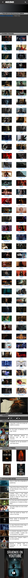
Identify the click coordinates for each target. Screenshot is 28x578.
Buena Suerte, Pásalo (6, 231)
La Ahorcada (6, 105)
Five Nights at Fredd (6, 213)
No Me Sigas (6, 258)
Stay (6, 303)
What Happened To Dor (21, 376)
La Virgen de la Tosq (21, 177)
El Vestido (6, 114)
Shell (7, 367)
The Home (6, 276)
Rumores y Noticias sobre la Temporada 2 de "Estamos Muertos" (18, 545)
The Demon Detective (21, 385)
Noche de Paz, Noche (6, 267)
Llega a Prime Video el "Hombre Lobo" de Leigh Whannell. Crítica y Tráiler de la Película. (18, 489)
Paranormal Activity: (21, 240)
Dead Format (6, 376)
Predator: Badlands (21, 114)
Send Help (6, 159)
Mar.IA (21, 285)
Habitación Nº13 (7, 132)
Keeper (21, 204)
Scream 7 (21, 123)
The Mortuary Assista (21, 96)
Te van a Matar (6, 195)
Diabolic (21, 159)
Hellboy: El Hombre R (21, 141)
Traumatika (21, 312)
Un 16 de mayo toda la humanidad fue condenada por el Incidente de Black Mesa (18, 502)
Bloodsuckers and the (7, 312)
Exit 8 (21, 367)
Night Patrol (21, 222)
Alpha (21, 213)
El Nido (6, 59)
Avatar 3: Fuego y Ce (21, 394)
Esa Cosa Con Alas (6, 249)
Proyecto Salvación (6, 123)
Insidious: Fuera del (6, 50)
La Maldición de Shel (21, 105)
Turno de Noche (21, 50)
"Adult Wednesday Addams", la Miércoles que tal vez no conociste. (18, 437)
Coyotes (21, 358)
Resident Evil (6, 41)
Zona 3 (21, 41)
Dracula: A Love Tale (6, 285)
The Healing (21, 303)
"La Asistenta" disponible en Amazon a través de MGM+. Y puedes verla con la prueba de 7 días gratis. (18, 533)
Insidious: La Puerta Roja (6, 15)
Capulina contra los (6, 240)
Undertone (6, 186)
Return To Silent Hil (6, 204)
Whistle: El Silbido (7, 87)
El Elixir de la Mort (6, 385)
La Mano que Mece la (6, 394)
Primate (6, 141)
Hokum (21, 59)
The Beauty (21, 150)
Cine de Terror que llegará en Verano (14, 413)
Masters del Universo (6, 150)
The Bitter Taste (21, 258)
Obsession (21, 87)
